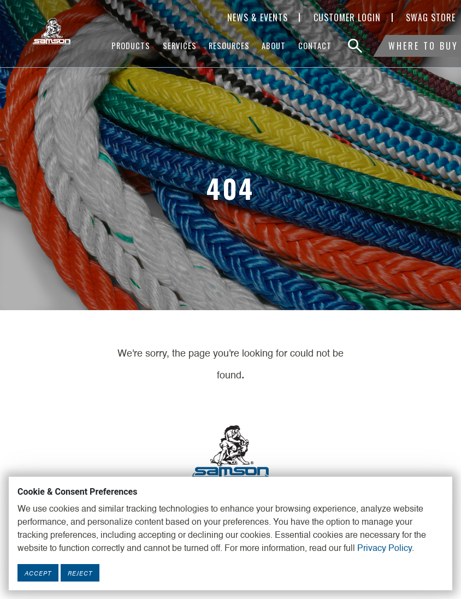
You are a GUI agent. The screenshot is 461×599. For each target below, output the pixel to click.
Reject (80, 573)
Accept (38, 573)
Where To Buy (423, 45)
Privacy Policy (384, 548)
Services (180, 45)
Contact (315, 45)
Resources (229, 45)
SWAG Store (431, 17)
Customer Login (347, 17)
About (274, 45)
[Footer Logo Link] (230, 450)
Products (130, 45)
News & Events (257, 17)
